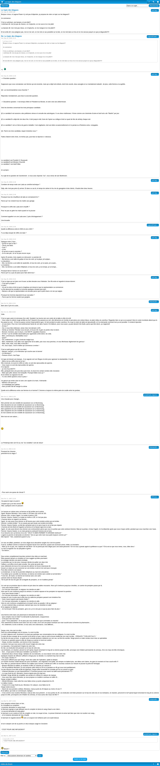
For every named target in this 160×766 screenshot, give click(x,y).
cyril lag (155, 10)
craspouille (154, 699)
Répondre (5, 6)
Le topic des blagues (13, 2)
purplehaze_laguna (151, 395)
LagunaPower (153, 36)
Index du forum (6, 764)
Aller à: (2, 756)
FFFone (155, 497)
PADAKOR (154, 302)
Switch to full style (80, 759)
